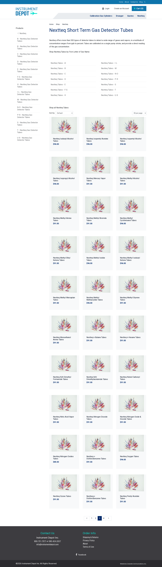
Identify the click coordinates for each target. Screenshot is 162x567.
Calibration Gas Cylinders (101, 16)
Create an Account (121, 8)
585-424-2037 (55, 541)
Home (121, 2)
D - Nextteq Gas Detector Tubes (27, 63)
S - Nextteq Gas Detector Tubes (27, 123)
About (127, 2)
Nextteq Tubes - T (108, 90)
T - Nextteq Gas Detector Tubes (27, 131)
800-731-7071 (40, 541)
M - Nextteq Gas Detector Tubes (27, 101)
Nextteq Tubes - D (58, 79)
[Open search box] (144, 2)
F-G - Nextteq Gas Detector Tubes (24, 78)
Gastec (130, 16)
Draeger (120, 16)
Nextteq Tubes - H (58, 95)
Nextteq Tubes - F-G (59, 90)
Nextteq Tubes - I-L (109, 63)
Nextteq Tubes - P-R (109, 79)
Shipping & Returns (90, 537)
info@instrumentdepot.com (47, 544)
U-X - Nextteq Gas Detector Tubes (24, 139)
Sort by (52, 113)
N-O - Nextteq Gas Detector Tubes (24, 108)
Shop (58, 24)
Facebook (81, 554)
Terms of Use (88, 547)
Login (105, 8)
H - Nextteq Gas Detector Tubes (27, 85)
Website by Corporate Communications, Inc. (133, 564)
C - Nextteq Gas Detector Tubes (27, 55)
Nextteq (140, 16)
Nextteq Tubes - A (58, 63)
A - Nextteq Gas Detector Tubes (27, 40)
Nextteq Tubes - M (108, 68)
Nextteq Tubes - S (108, 84)
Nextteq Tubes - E (58, 84)
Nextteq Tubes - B (58, 68)
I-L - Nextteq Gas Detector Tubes (24, 93)
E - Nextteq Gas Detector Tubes (27, 70)
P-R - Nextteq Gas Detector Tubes (24, 116)
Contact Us (134, 2)
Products (19, 28)
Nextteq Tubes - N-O (109, 74)
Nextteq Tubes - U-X (109, 95)
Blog (141, 2)
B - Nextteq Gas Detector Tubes (27, 47)
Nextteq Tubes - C (58, 74)
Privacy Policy (89, 540)
